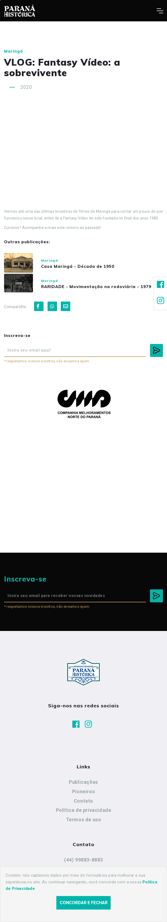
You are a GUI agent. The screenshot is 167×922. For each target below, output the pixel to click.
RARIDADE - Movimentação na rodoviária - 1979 (100, 288)
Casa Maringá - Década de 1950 (81, 266)
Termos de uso (83, 822)
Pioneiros (83, 794)
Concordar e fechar (84, 902)
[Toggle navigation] (160, 10)
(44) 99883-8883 (83, 862)
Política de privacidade (83, 813)
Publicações (83, 785)
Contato (83, 803)
